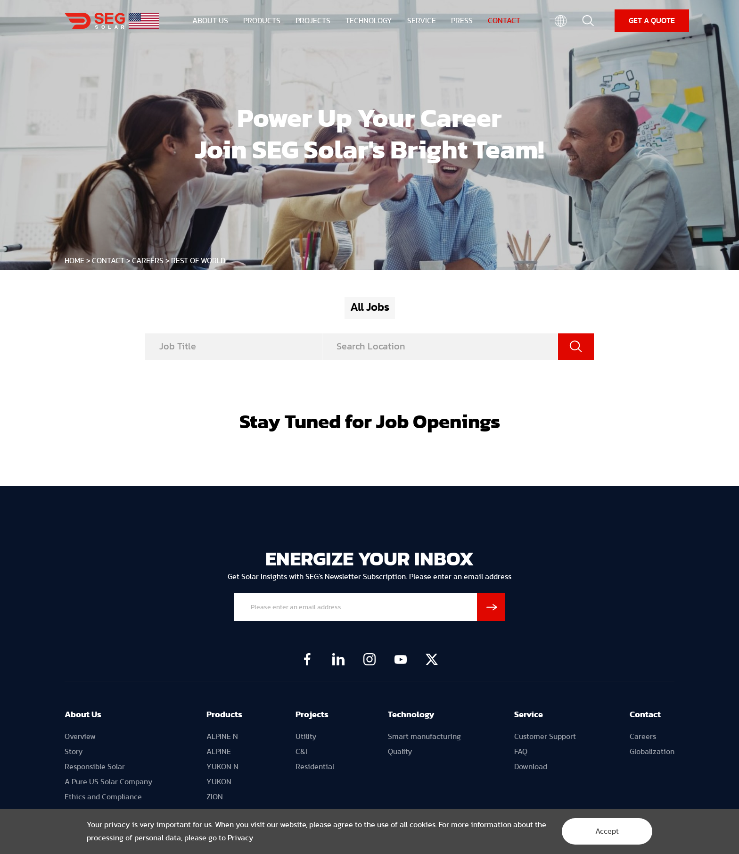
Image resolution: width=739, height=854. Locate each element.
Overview (80, 736)
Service (528, 715)
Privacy (241, 838)
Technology (411, 715)
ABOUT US (210, 21)
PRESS (462, 21)
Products (224, 715)
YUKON (218, 782)
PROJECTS (313, 21)
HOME (74, 261)
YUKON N (222, 767)
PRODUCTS (261, 21)
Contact (645, 715)
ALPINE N (222, 736)
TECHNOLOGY (368, 21)
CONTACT (504, 21)
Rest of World (198, 261)
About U (81, 715)
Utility (306, 736)
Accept (607, 831)
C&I (301, 751)
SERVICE (421, 21)
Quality (400, 751)
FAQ (520, 751)
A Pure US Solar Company (109, 782)
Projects (312, 715)
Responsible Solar (95, 767)
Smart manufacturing (424, 736)
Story (74, 751)
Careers (148, 261)
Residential (315, 767)
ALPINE (218, 751)
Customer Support (545, 736)
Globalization (652, 751)
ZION (214, 797)
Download (530, 767)
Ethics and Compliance (103, 797)
